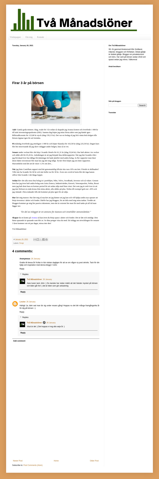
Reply (22, 269)
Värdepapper (15, 37)
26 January (35, 259)
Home (56, 461)
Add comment (19, 341)
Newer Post (17, 461)
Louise (23, 302)
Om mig (28, 37)
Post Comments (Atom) (33, 465)
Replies (25, 274)
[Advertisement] (55, 63)
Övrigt (21, 243)
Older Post (94, 461)
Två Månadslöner (34, 279)
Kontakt (40, 37)
